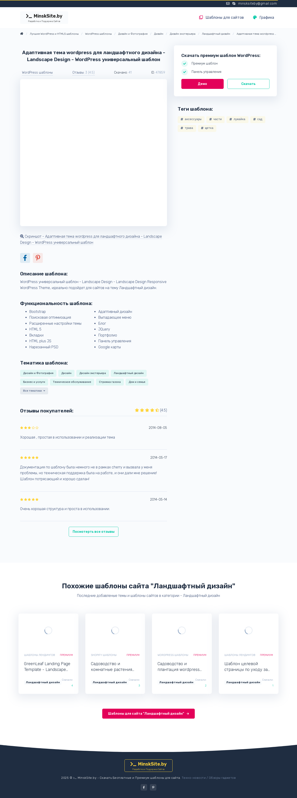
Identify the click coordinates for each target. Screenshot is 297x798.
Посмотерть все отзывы (93, 532)
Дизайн (66, 373)
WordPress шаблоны (37, 73)
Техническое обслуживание (72, 381)
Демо (202, 84)
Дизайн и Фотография (38, 373)
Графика (263, 17)
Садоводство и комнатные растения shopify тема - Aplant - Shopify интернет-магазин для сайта (113, 667)
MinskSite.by (44, 18)
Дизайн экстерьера (92, 373)
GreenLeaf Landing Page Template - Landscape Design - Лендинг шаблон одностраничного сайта (47, 667)
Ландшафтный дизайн (129, 373)
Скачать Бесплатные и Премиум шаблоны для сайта (140, 777)
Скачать (248, 84)
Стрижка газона (110, 381)
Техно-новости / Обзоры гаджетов (209, 777)
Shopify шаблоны (104, 655)
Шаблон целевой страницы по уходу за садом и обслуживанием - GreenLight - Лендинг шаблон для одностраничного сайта (248, 667)
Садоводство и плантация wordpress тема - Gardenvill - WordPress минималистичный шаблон (179, 667)
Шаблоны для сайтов (221, 17)
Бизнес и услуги (34, 381)
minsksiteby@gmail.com (257, 4)
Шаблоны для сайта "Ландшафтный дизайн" (148, 714)
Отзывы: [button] (83, 73)
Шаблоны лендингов (39, 655)
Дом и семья (137, 381)
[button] (34, 391)
